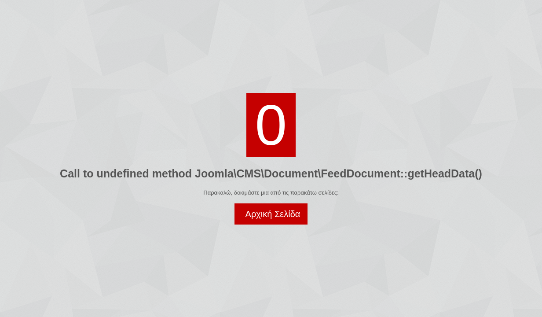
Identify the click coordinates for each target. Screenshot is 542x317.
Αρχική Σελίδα (272, 214)
